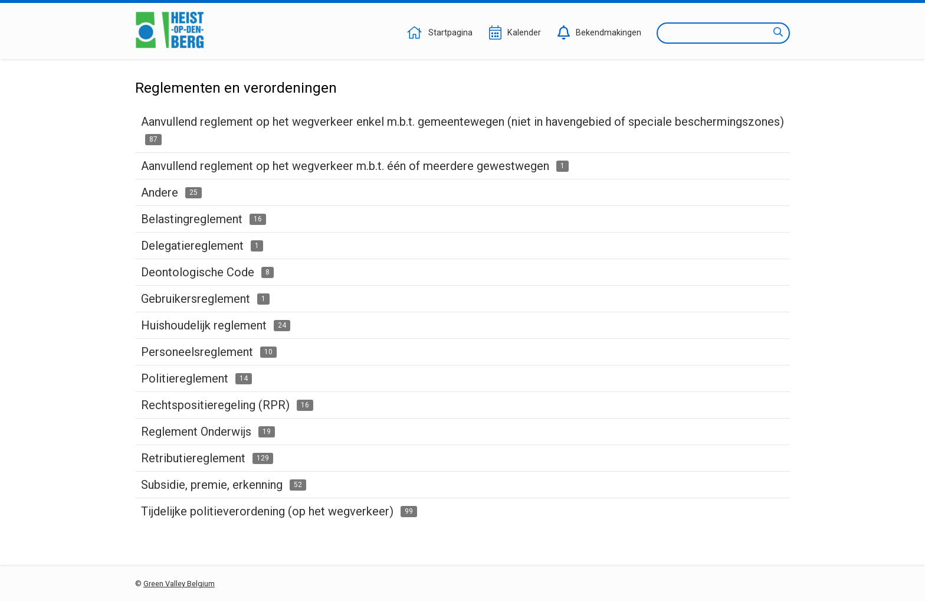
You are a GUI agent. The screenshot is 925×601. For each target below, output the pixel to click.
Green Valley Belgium (179, 583)
